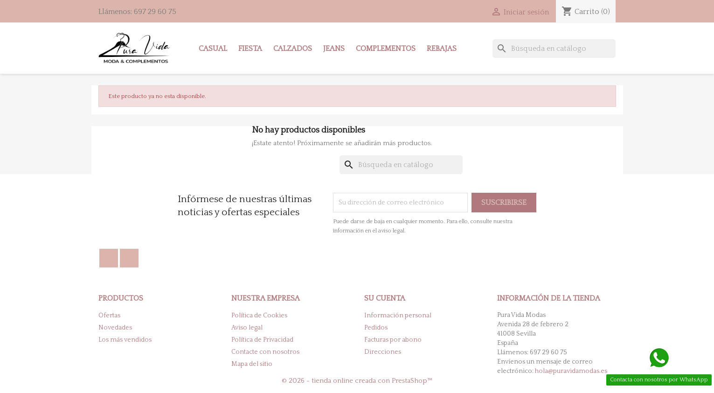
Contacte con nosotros (265, 352)
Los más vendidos (125, 340)
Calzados (292, 48)
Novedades (115, 327)
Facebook (108, 258)
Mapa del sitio (251, 364)
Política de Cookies (259, 315)
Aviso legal (247, 327)
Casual (213, 48)
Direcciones (382, 352)
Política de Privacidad (262, 340)
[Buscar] (554, 48)
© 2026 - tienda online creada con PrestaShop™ (357, 381)
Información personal (397, 315)
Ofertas (109, 315)
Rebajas (442, 48)
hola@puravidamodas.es (571, 371)
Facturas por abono (393, 340)
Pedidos (376, 327)
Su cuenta (384, 298)
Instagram (129, 258)
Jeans (334, 48)
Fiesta (250, 48)
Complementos (386, 48)
